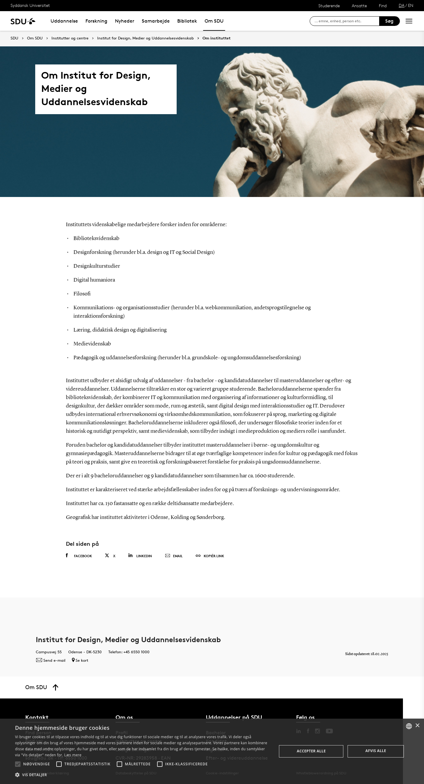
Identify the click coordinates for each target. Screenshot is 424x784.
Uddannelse (64, 21)
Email (174, 556)
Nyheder (124, 21)
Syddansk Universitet (30, 5)
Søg (389, 21)
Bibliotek (187, 21)
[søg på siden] (346, 21)
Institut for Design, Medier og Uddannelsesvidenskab (145, 38)
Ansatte (359, 5)
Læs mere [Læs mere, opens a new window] (72, 754)
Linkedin (140, 555)
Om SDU (214, 21)
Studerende (329, 5)
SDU (14, 38)
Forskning (96, 21)
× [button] (417, 725)
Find (383, 5)
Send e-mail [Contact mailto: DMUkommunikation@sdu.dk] (50, 660)
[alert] (212, 751)
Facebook (79, 555)
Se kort (80, 660)
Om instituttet (217, 38)
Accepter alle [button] (311, 751)
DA (401, 5)
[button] (18, 764)
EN (410, 5)
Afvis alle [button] (375, 750)
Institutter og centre (69, 38)
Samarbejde (156, 21)
